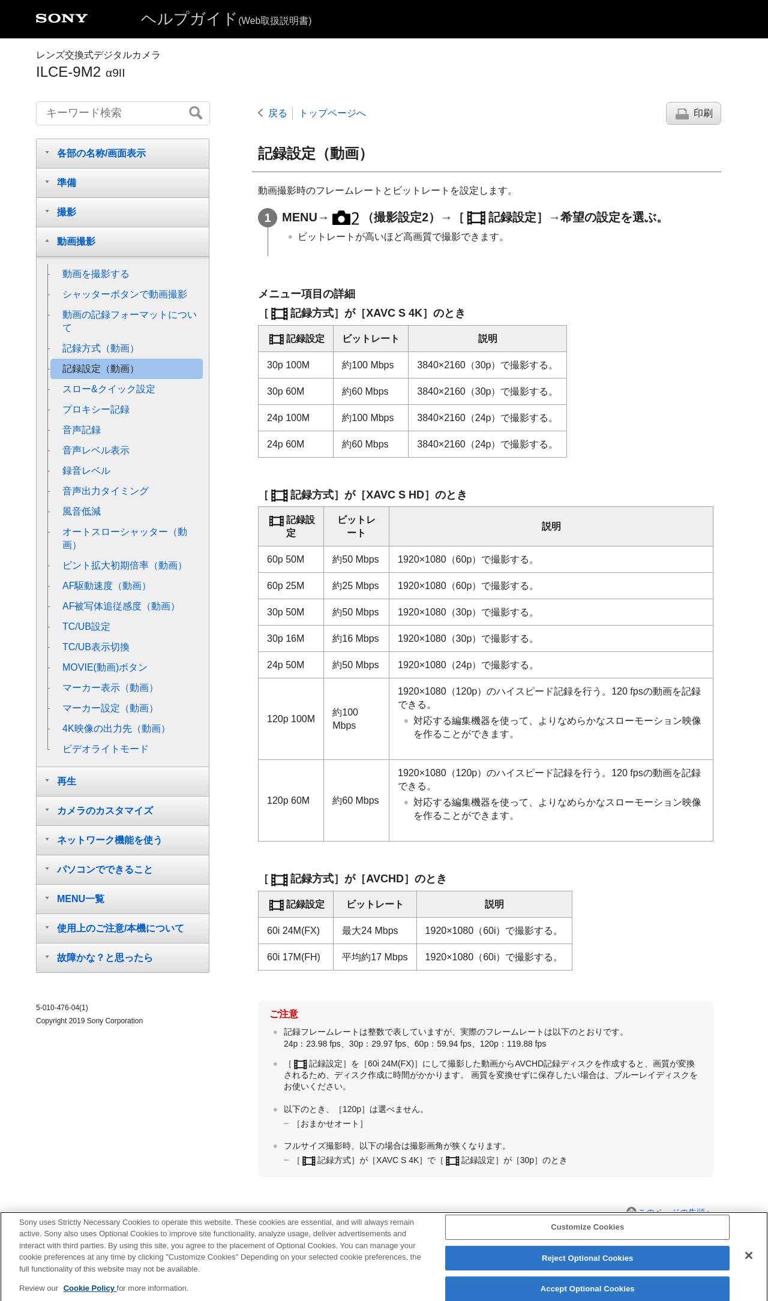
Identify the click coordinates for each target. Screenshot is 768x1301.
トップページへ (332, 113)
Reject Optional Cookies (588, 1266)
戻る (277, 113)
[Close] (749, 1264)
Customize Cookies (587, 1235)
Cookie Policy (90, 1296)
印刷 (703, 113)
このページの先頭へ (675, 1212)
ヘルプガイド (226, 19)
